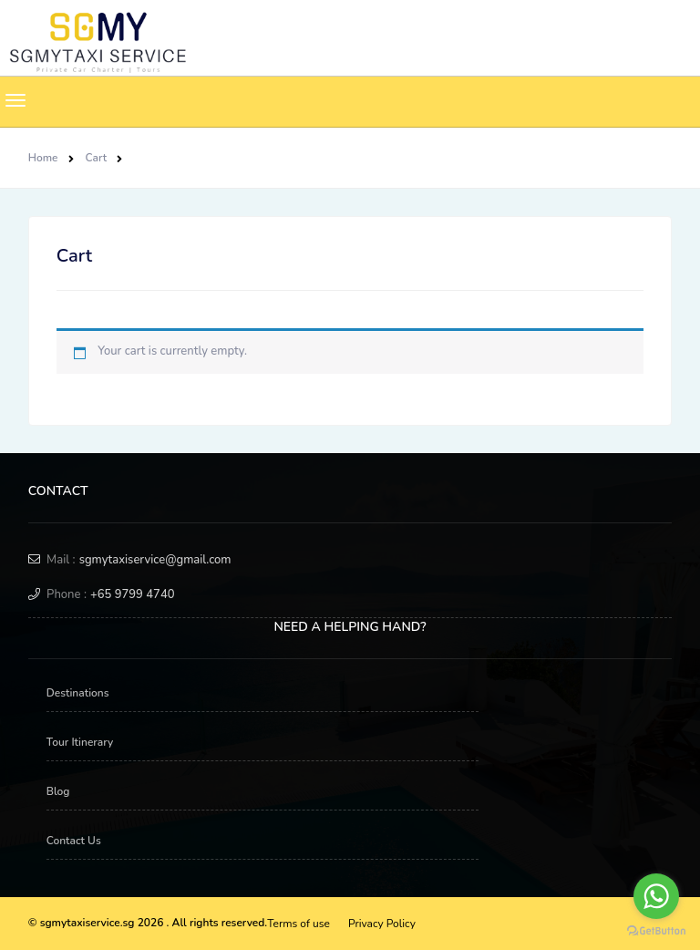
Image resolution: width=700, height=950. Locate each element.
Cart (97, 157)
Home (43, 157)
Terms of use (298, 923)
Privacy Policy (382, 923)
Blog (58, 791)
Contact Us (73, 840)
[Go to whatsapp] (656, 896)
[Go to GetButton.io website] (656, 931)
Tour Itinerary (80, 742)
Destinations (77, 693)
